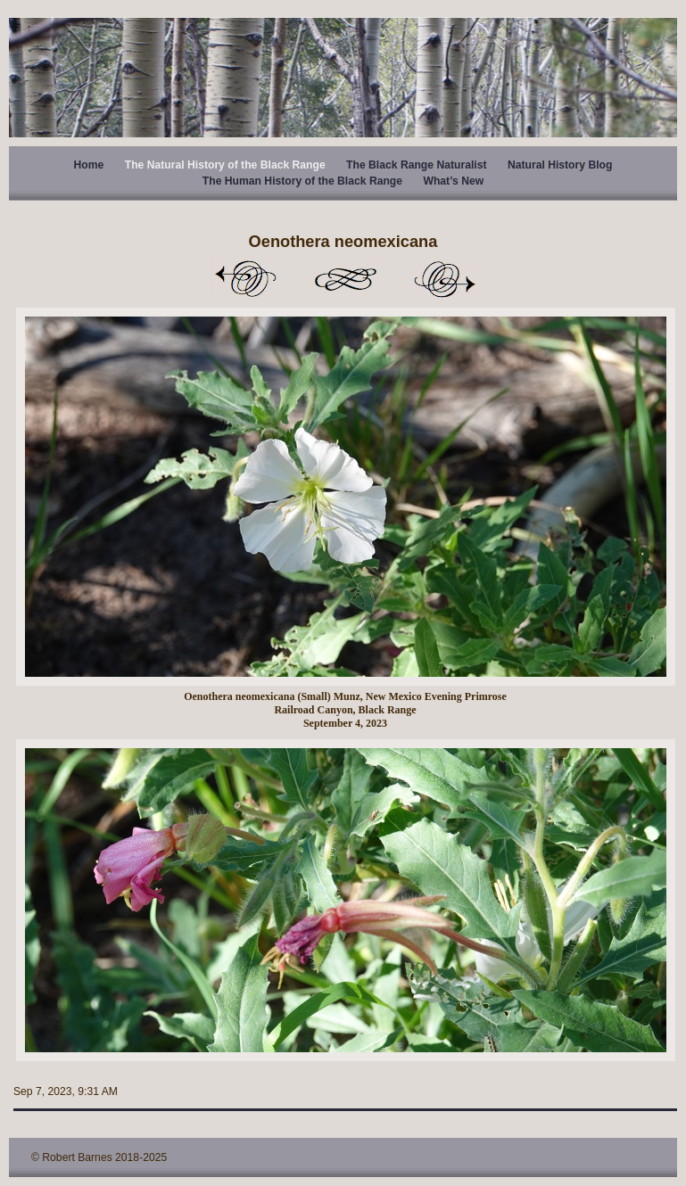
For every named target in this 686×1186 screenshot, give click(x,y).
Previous (245, 279)
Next (445, 279)
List (345, 279)
